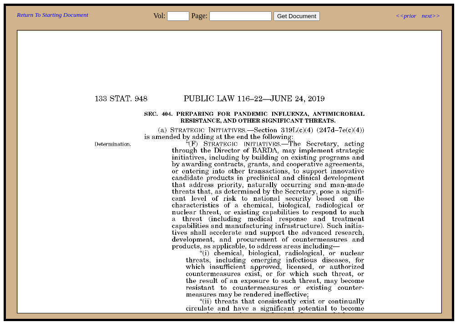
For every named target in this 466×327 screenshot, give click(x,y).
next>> (431, 15)
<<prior (405, 15)
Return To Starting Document (52, 14)
